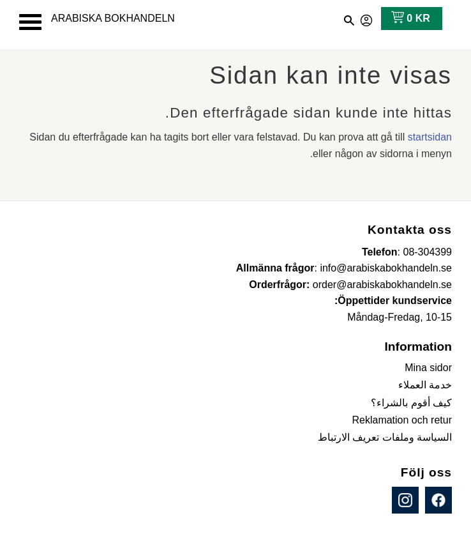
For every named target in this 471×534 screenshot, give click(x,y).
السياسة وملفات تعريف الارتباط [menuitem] (385, 437)
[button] (30, 22)
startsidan (430, 137)
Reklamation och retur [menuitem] (402, 420)
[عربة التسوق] (408, 18)
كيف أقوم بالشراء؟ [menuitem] (411, 402)
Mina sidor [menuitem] (428, 367)
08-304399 (427, 252)
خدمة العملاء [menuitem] (425, 384)
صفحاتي (367, 18)
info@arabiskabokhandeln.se (386, 268)
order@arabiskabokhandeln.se (382, 284)
